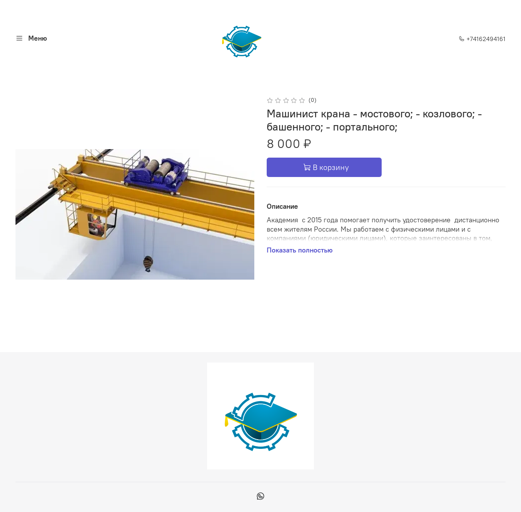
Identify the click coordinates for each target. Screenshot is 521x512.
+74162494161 (482, 39)
